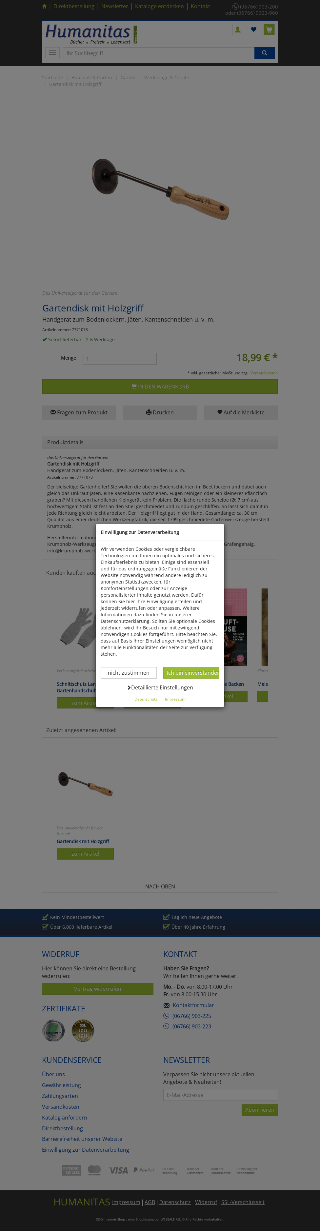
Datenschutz (145, 679)
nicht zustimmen (120, 653)
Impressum (175, 679)
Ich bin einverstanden (204, 653)
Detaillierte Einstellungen (160, 667)
